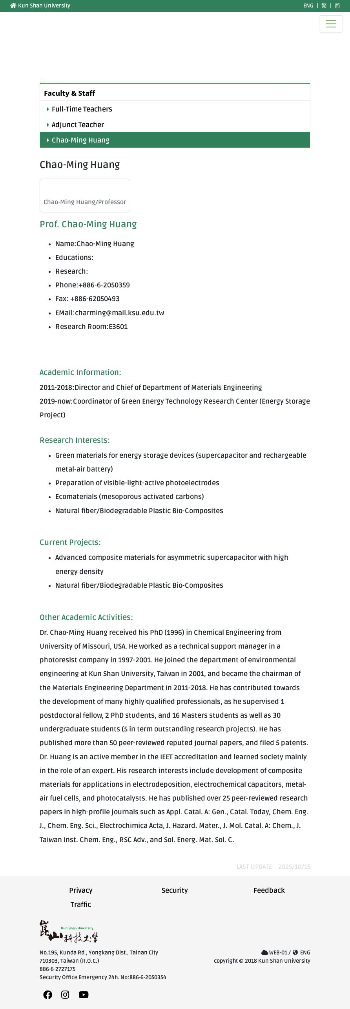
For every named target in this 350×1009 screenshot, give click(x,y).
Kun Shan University (40, 5)
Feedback (269, 891)
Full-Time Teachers (82, 109)
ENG (308, 5)
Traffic (81, 905)
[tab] (175, 92)
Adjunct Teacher (78, 125)
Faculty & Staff (69, 93)
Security (175, 891)
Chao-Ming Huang (80, 140)
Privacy (81, 891)
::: (5, 5)
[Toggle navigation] (331, 24)
